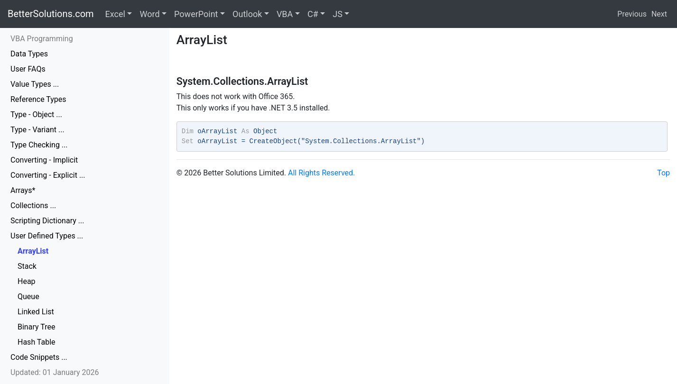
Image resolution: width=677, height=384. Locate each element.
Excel (115, 14)
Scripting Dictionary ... (47, 220)
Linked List (36, 311)
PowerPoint (196, 14)
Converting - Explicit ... (47, 175)
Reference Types (38, 99)
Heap (27, 281)
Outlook (247, 14)
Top (663, 172)
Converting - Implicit (44, 160)
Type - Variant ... (37, 129)
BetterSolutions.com (51, 13)
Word (149, 14)
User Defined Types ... (46, 235)
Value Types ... (34, 84)
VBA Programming (41, 38)
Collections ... (33, 205)
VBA (285, 14)
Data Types (29, 53)
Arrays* (22, 190)
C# (312, 14)
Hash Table (37, 342)
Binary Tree (36, 326)
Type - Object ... (36, 114)
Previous (632, 13)
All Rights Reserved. (321, 172)
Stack (27, 266)
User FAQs (28, 68)
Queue (28, 296)
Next (659, 13)
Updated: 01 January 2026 (54, 372)
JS (338, 14)
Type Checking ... (39, 144)
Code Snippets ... (38, 357)
